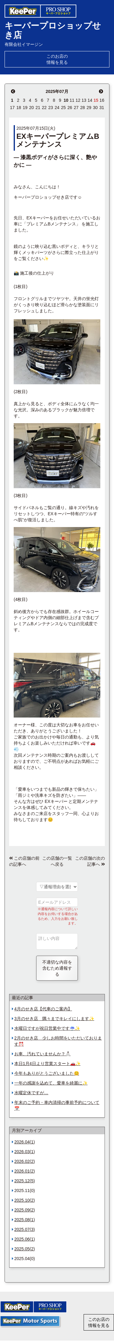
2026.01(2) (24, 1171)
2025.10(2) (24, 1200)
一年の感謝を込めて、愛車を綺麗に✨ (51, 1083)
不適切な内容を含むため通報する (57, 968)
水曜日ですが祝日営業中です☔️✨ (47, 1028)
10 (66, 100)
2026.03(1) (24, 1151)
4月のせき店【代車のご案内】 (43, 1008)
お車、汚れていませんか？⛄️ (42, 1053)
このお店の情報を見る (57, 59)
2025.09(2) (24, 1210)
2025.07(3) (24, 1229)
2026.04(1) (24, 1141)
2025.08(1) (24, 1219)
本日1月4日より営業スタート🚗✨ (47, 1063)
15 (96, 100)
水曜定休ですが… (31, 1092)
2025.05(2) (24, 1248)
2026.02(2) (24, 1161)
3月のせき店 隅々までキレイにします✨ (54, 1018)
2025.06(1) (24, 1239)
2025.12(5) (24, 1180)
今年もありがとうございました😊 (46, 1073)
